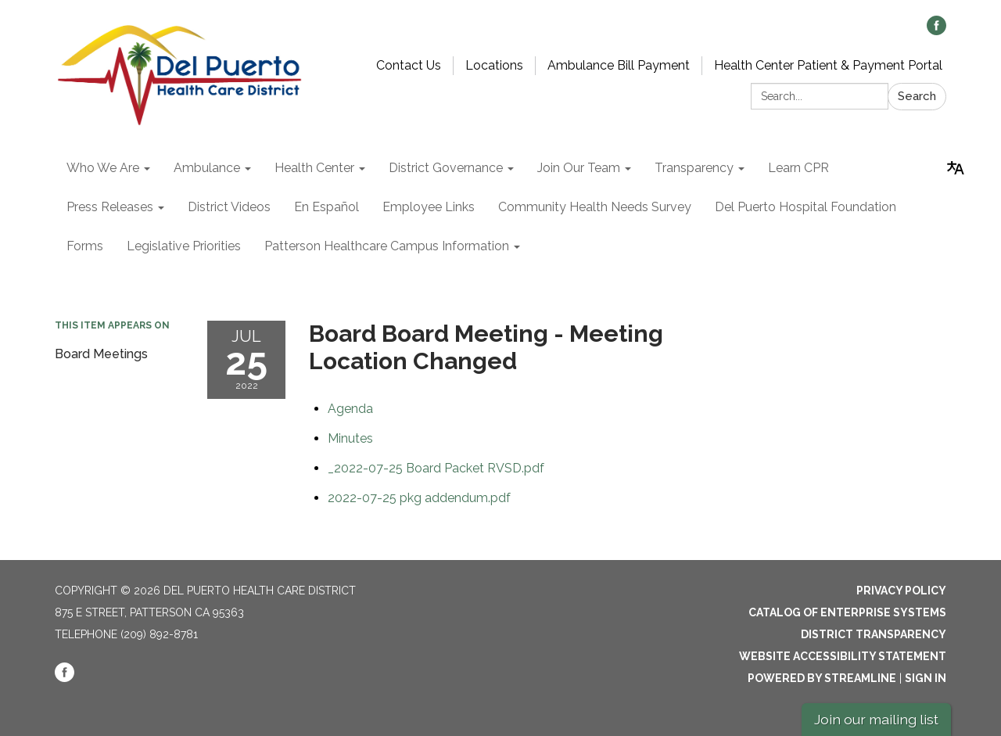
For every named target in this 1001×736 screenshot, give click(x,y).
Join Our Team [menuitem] (578, 167)
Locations (494, 65)
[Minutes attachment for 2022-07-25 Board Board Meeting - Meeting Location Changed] (350, 438)
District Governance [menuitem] (446, 167)
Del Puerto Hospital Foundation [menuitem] (805, 206)
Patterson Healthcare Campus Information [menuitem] (386, 246)
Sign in (925, 678)
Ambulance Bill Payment (618, 65)
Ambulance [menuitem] (207, 167)
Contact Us (408, 65)
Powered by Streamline (822, 678)
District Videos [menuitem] (229, 206)
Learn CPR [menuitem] (798, 167)
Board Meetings (101, 353)
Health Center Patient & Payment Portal (828, 65)
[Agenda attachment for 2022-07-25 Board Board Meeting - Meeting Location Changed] (350, 408)
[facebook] (936, 30)
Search (917, 96)
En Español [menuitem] (326, 206)
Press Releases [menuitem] (109, 206)
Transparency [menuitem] (694, 167)
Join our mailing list (876, 719)
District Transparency (873, 634)
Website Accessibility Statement (842, 656)
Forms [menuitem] (84, 246)
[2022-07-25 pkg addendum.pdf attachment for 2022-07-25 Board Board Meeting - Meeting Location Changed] (419, 497)
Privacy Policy (901, 590)
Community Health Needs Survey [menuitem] (594, 206)
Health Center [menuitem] (314, 167)
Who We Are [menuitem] (102, 167)
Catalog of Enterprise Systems (847, 612)
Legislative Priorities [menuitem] (184, 246)
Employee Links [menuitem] (428, 206)
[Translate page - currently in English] (955, 168)
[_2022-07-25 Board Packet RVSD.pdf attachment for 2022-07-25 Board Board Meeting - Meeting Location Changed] (436, 468)
